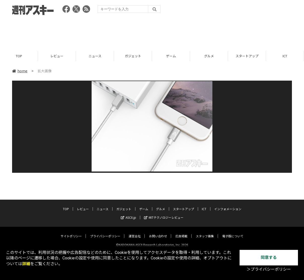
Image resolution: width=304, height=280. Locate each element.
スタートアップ (247, 55)
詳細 (26, 263)
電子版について (232, 232)
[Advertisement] (152, 31)
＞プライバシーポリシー (269, 269)
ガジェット (133, 55)
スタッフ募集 (205, 232)
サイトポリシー (71, 232)
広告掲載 (181, 232)
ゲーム (171, 55)
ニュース (95, 55)
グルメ (209, 55)
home (19, 70)
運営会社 (135, 232)
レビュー (56, 55)
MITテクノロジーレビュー (163, 213)
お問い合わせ (158, 232)
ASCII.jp (128, 213)
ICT (285, 55)
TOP (19, 55)
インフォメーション (227, 204)
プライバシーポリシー (105, 232)
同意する (269, 257)
